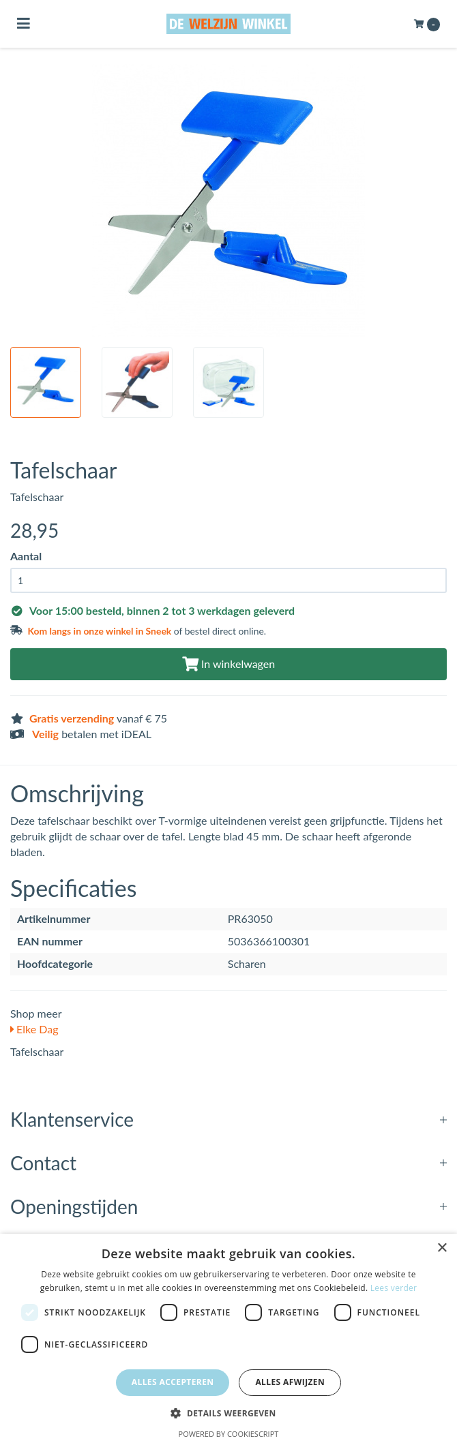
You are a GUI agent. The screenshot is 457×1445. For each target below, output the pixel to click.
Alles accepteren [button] (173, 1382)
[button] (228, 1412)
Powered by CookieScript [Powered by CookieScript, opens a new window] (229, 1434)
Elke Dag (34, 1028)
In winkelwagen (228, 663)
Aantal (26, 555)
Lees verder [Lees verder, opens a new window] (393, 1288)
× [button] (442, 1248)
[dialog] (228, 1339)
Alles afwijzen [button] (290, 1382)
